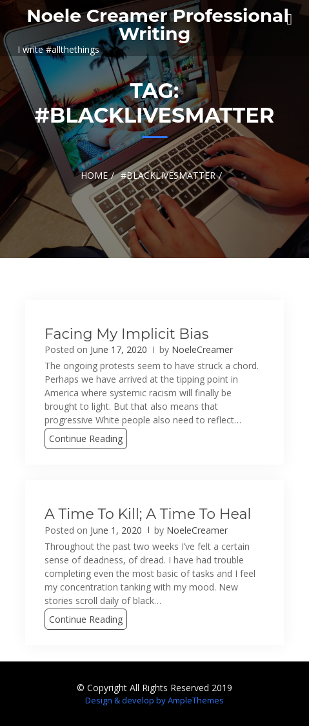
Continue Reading (86, 438)
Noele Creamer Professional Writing (157, 25)
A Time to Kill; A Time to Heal (148, 514)
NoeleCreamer (202, 349)
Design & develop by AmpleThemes (154, 700)
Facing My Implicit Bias (127, 334)
